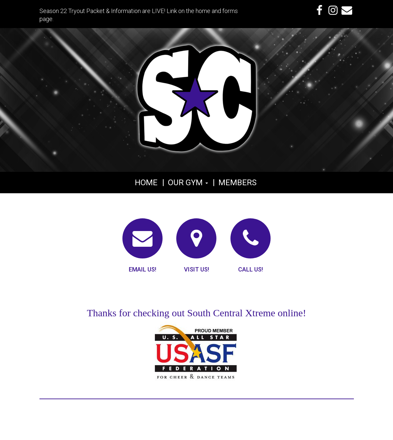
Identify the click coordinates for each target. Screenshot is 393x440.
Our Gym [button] (188, 182)
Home (146, 182)
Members (237, 182)
